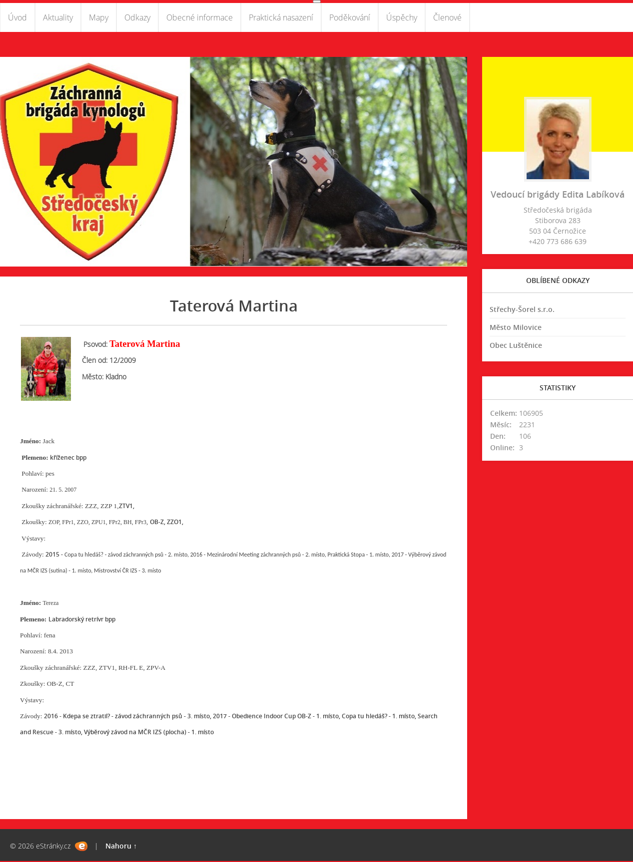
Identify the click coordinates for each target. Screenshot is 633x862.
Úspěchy (401, 17)
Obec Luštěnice (516, 346)
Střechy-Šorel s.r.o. (522, 310)
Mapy (98, 17)
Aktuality (58, 17)
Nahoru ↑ (121, 847)
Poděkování (349, 17)
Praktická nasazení (281, 17)
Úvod (17, 17)
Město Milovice (516, 328)
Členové (447, 17)
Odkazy (137, 17)
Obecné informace (199, 17)
